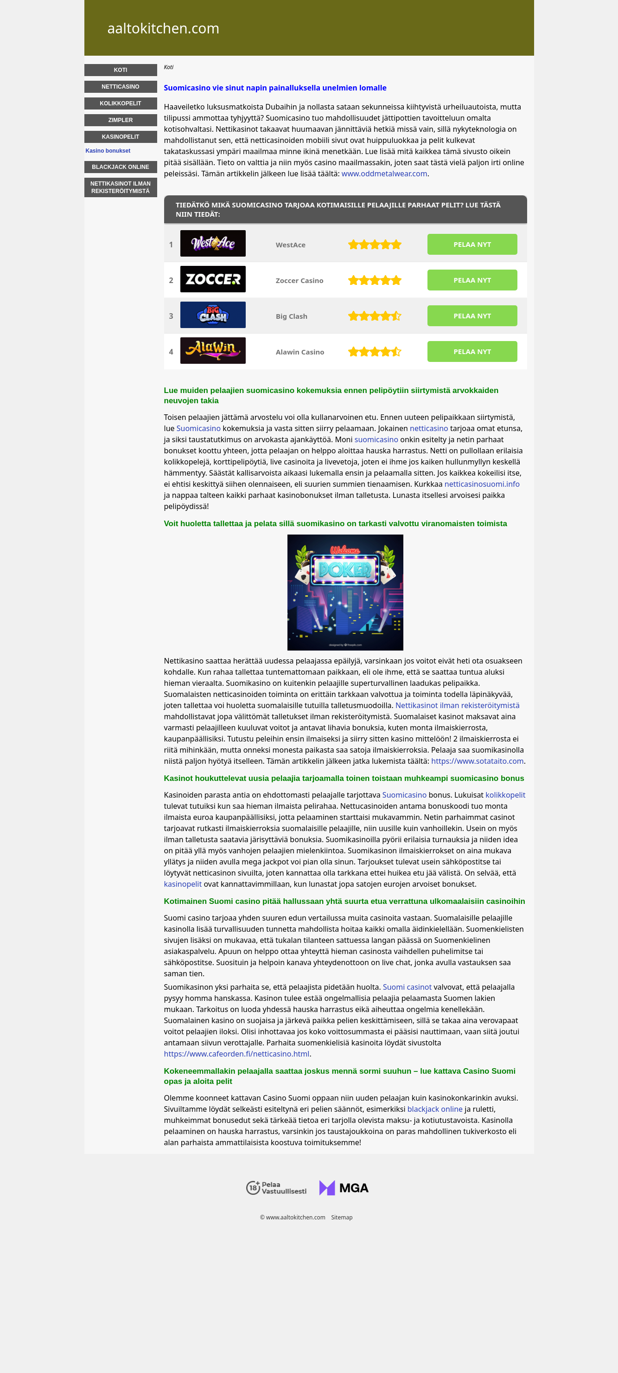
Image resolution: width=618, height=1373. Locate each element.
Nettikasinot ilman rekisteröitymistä (457, 705)
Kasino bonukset (108, 151)
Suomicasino (199, 428)
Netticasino (120, 87)
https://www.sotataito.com (477, 761)
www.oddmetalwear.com (384, 173)
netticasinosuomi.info (482, 484)
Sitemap (341, 1217)
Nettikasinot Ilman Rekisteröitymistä (120, 187)
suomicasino (376, 439)
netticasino (429, 428)
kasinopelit (184, 884)
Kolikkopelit (120, 103)
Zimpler (120, 120)
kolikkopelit (505, 795)
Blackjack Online (120, 167)
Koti (120, 70)
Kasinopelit (121, 137)
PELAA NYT (472, 244)
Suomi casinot (407, 987)
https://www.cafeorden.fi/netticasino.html (237, 1054)
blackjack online (435, 1109)
